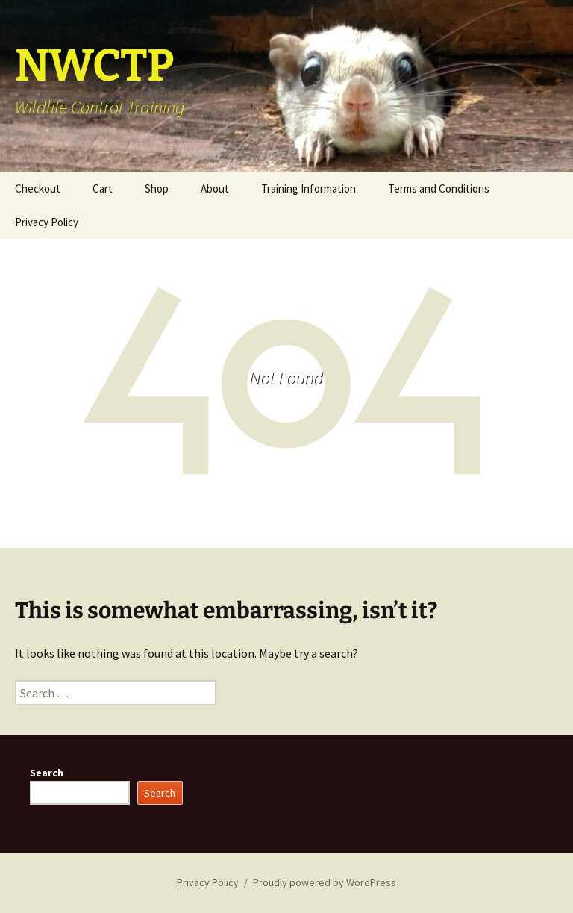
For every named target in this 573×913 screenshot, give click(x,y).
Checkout (37, 188)
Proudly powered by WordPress (324, 882)
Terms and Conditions (438, 188)
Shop (157, 188)
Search (46, 772)
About (215, 188)
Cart (103, 188)
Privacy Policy (46, 222)
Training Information (308, 188)
